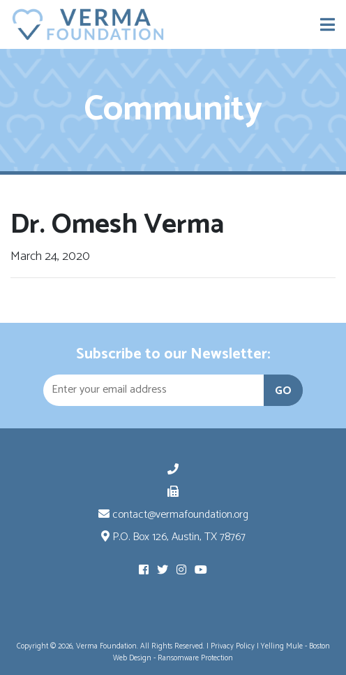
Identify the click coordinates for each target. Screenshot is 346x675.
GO (283, 391)
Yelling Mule (282, 646)
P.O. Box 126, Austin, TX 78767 (173, 537)
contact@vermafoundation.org (173, 514)
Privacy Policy (233, 646)
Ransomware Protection (195, 658)
